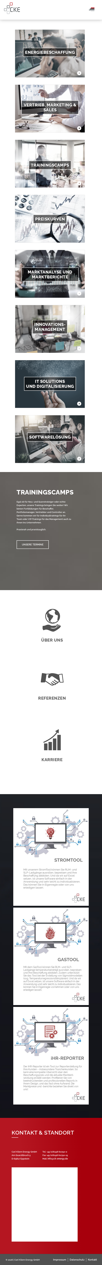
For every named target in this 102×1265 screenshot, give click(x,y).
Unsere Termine (32, 544)
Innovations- (50, 324)
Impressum (59, 1259)
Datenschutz (77, 1259)
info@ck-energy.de (58, 1158)
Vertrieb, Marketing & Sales (50, 107)
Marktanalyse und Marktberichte (50, 274)
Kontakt (92, 1259)
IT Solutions (50, 381)
